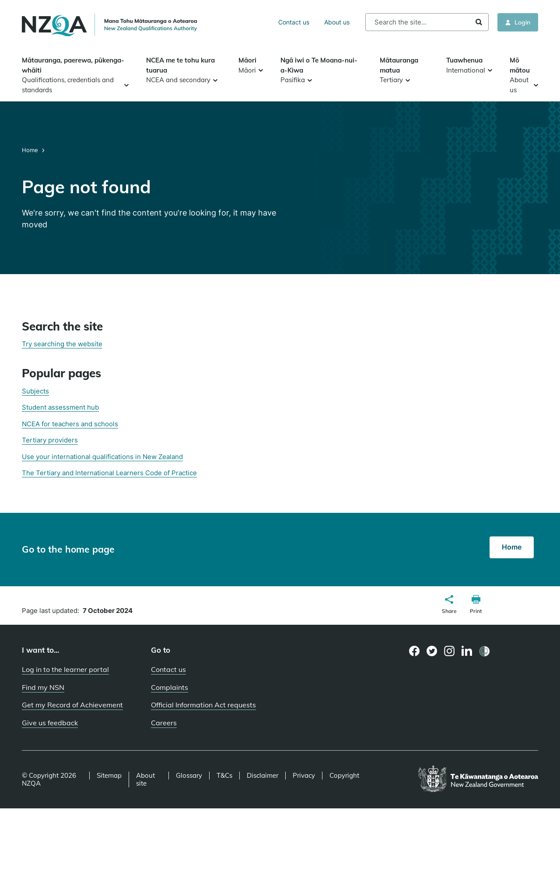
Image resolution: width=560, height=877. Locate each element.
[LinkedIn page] (467, 651)
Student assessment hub (60, 407)
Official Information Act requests (203, 704)
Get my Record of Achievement (72, 704)
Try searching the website (62, 344)
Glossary (189, 776)
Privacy (304, 776)
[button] (449, 605)
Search (479, 22)
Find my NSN (43, 687)
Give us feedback (50, 722)
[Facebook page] (414, 651)
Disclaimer (262, 776)
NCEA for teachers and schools (70, 424)
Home (31, 149)
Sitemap (109, 776)
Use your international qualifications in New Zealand (102, 456)
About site (145, 779)
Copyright (344, 776)
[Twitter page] (432, 651)
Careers (164, 722)
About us (337, 22)
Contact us (293, 22)
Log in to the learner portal (65, 669)
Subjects (35, 391)
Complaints (169, 687)
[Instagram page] (449, 651)
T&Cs (224, 776)
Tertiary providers (50, 440)
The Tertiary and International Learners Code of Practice (109, 473)
